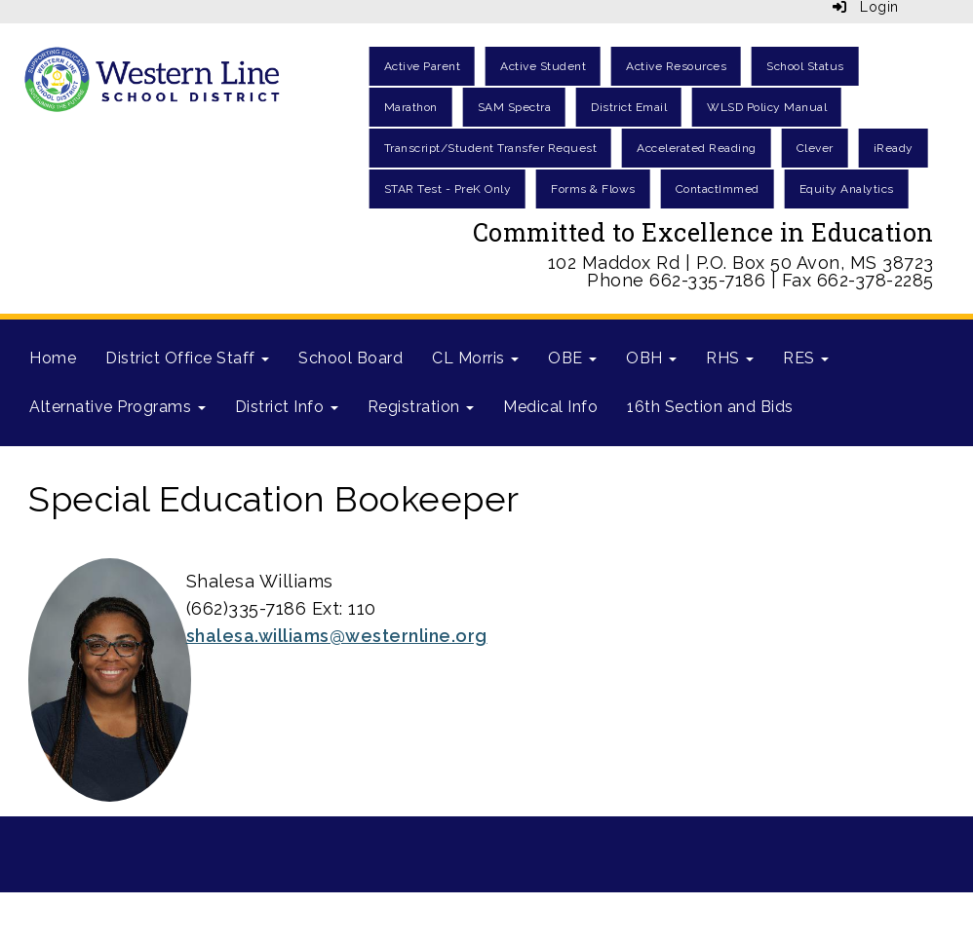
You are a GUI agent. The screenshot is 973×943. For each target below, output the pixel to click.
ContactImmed (717, 189)
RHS (730, 358)
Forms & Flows (593, 189)
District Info (286, 406)
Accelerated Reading (697, 148)
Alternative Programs (117, 406)
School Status (805, 66)
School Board (350, 358)
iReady (894, 148)
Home (52, 358)
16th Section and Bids (710, 406)
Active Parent (422, 66)
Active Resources (676, 66)
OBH (651, 358)
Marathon (411, 107)
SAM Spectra (515, 107)
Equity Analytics (846, 189)
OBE (572, 358)
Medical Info (550, 406)
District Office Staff (187, 358)
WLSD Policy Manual (767, 107)
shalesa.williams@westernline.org (336, 635)
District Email (629, 107)
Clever (815, 148)
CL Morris (475, 358)
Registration (421, 406)
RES (806, 358)
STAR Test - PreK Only (448, 189)
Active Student (543, 66)
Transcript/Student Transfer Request (491, 148)
